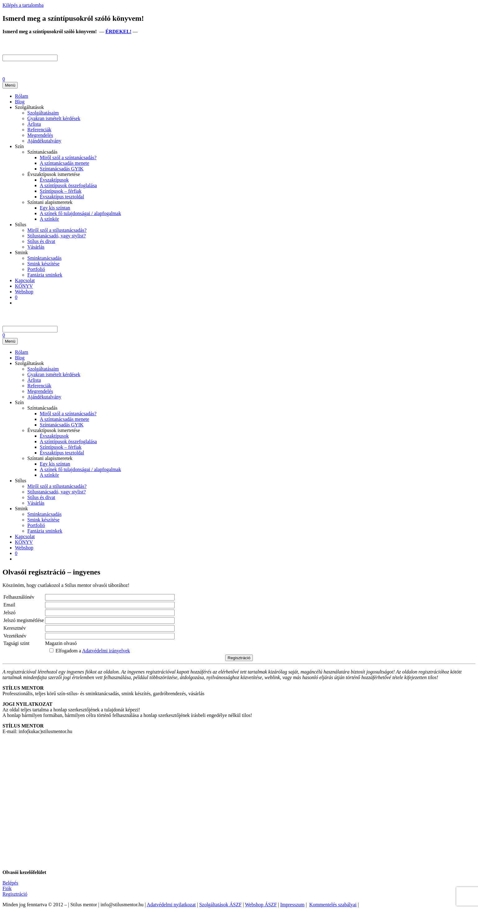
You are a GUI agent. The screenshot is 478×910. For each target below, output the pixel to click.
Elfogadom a (89, 650)
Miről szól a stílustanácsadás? (57, 230)
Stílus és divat (41, 241)
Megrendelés (40, 135)
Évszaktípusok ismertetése (53, 174)
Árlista (34, 124)
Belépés (10, 882)
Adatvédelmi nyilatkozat (171, 904)
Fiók (6, 888)
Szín (19, 146)
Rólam (21, 96)
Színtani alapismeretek (49, 202)
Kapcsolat (25, 280)
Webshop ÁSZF (261, 904)
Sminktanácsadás (44, 258)
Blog (20, 101)
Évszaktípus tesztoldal (62, 196)
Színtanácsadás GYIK (62, 168)
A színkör (49, 219)
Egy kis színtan (55, 207)
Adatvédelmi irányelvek (106, 650)
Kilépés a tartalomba (22, 5)
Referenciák (39, 129)
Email (9, 604)
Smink (21, 252)
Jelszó (9, 612)
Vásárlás (35, 247)
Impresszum (292, 904)
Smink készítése (43, 263)
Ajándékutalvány (44, 140)
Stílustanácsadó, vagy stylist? (56, 235)
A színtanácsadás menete (64, 163)
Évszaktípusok (54, 179)
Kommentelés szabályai (333, 904)
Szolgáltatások (29, 107)
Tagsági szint (16, 643)
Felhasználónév (18, 597)
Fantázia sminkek (44, 274)
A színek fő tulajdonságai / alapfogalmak (80, 213)
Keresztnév (14, 628)
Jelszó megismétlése (23, 620)
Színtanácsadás (42, 152)
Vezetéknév (14, 635)
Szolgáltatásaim (43, 112)
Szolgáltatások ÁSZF (220, 904)
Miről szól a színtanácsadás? (68, 157)
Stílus (20, 224)
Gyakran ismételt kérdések (53, 118)
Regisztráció (14, 894)
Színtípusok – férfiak (60, 191)
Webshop (24, 291)
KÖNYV (24, 286)
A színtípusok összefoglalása (68, 185)
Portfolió (36, 269)
